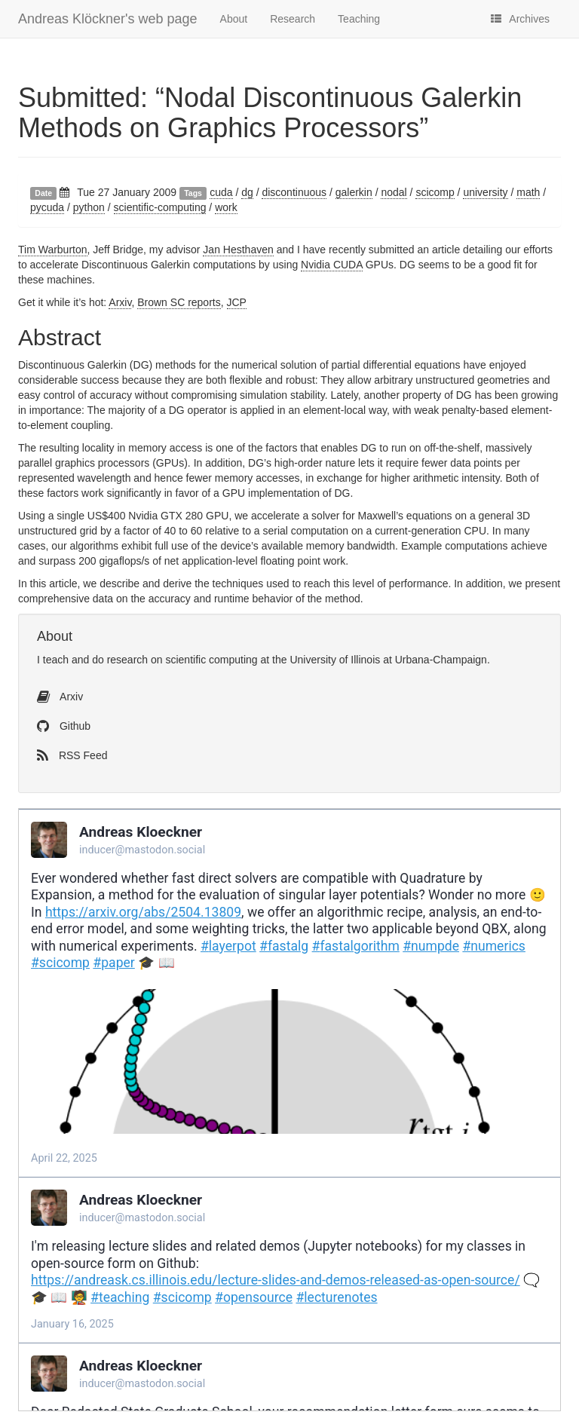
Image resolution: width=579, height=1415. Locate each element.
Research (292, 19)
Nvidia (332, 265)
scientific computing (211, 660)
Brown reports (179, 302)
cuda (221, 192)
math (528, 192)
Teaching (359, 19)
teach (56, 660)
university (485, 192)
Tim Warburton (52, 249)
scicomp (434, 192)
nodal (393, 192)
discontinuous (294, 192)
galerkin (353, 192)
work (226, 207)
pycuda (47, 207)
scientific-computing (160, 207)
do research (120, 660)
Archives (520, 19)
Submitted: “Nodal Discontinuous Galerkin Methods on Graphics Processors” (270, 112)
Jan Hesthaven (238, 249)
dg (247, 192)
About (234, 19)
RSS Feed (72, 755)
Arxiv (120, 302)
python (89, 207)
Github (63, 726)
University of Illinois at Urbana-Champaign (388, 660)
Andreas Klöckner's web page (108, 18)
